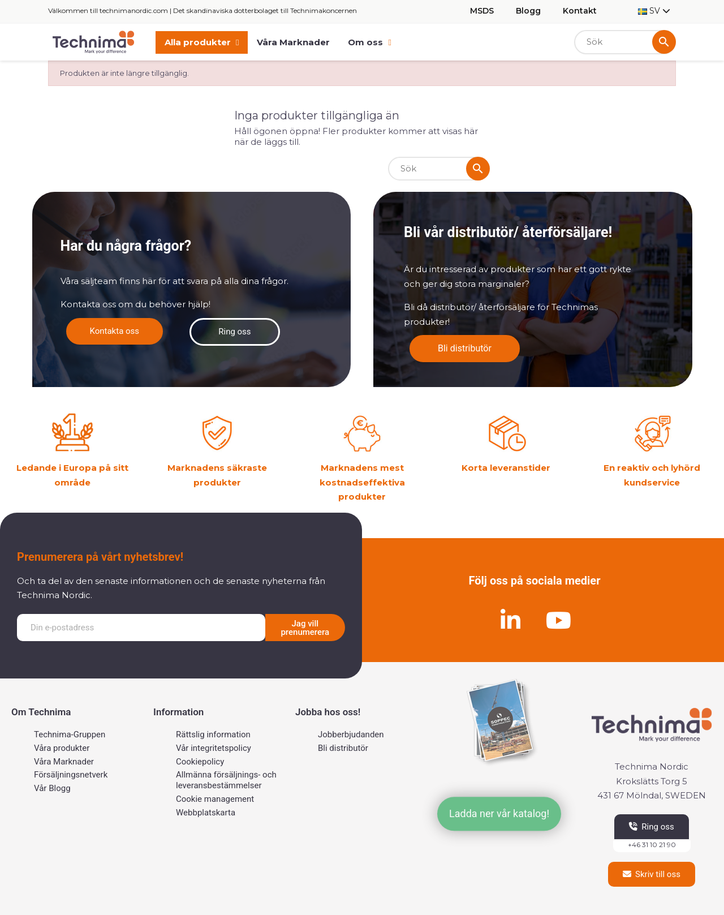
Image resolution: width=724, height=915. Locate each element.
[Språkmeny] (654, 11)
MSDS (482, 11)
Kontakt (580, 11)
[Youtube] (558, 620)
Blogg (528, 11)
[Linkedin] (510, 620)
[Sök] (625, 42)
